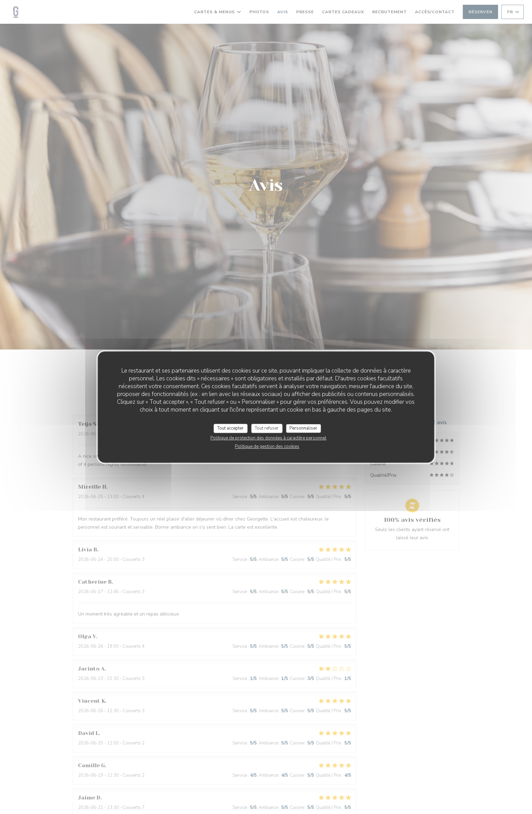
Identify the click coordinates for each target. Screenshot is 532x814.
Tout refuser (267, 428)
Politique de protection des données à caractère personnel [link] (268, 438)
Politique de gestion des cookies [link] (267, 446)
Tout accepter (230, 428)
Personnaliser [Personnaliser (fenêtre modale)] (303, 428)
